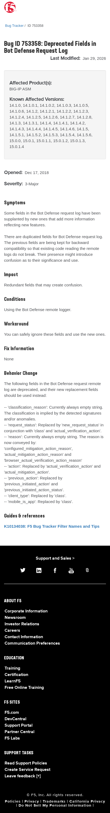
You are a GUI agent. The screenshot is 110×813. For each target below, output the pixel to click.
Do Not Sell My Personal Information (55, 805)
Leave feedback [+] (23, 776)
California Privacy (87, 801)
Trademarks (54, 801)
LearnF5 (13, 681)
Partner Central (19, 732)
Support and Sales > (55, 558)
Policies (13, 801)
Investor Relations (22, 624)
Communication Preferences (32, 643)
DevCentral (15, 719)
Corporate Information (26, 611)
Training (12, 668)
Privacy (31, 801)
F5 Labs (12, 738)
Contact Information (24, 637)
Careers (12, 631)
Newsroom (15, 618)
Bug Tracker (14, 26)
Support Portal (19, 725)
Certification (16, 675)
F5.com (12, 713)
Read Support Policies (26, 763)
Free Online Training (24, 688)
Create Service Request (27, 770)
